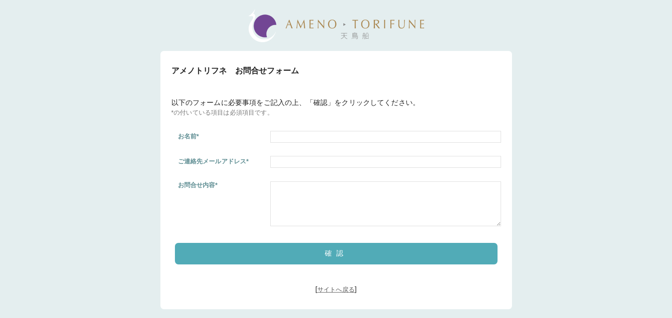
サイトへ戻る (336, 289)
